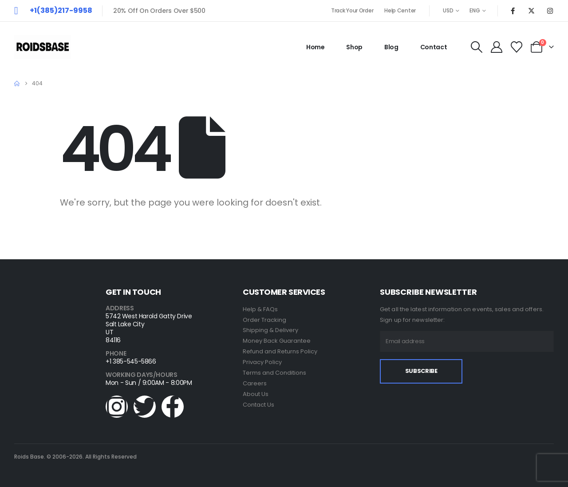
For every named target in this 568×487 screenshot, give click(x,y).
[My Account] (496, 47)
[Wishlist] (517, 47)
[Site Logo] (42, 47)
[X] (531, 10)
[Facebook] (512, 10)
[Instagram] (549, 10)
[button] (476, 47)
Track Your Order (352, 10)
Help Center (400, 10)
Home (315, 47)
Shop (354, 47)
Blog (391, 47)
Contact (433, 47)
